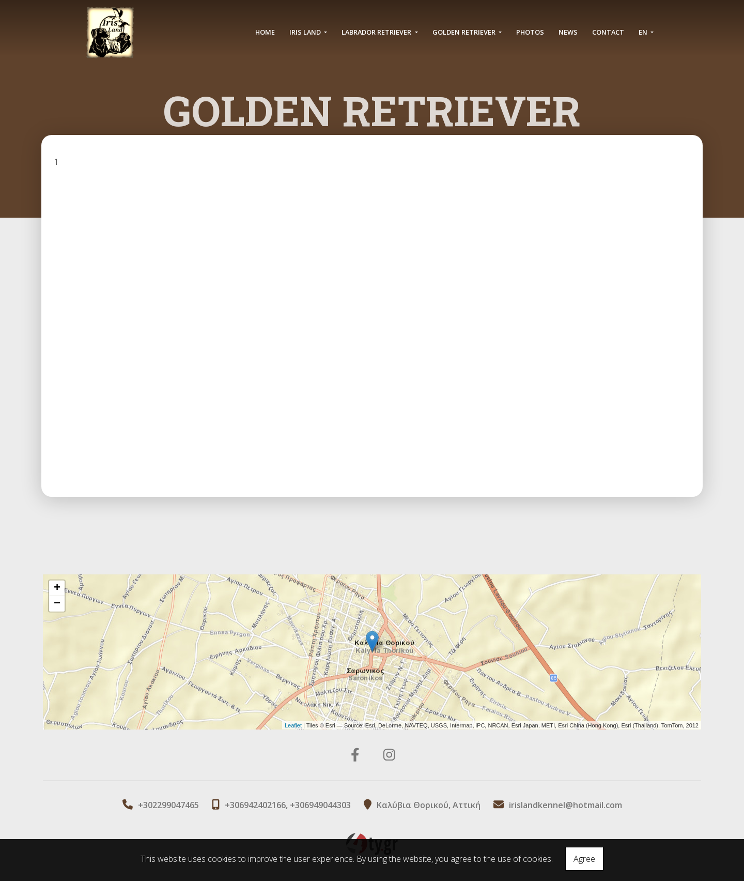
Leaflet (293, 725)
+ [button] (57, 588)
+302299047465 (168, 805)
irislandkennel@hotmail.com (565, 805)
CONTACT (608, 32)
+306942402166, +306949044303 (288, 805)
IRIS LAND (305, 32)
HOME (265, 32)
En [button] (644, 32)
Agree (584, 858)
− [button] (57, 604)
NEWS (568, 32)
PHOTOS (530, 32)
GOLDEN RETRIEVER (464, 32)
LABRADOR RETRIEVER (377, 32)
